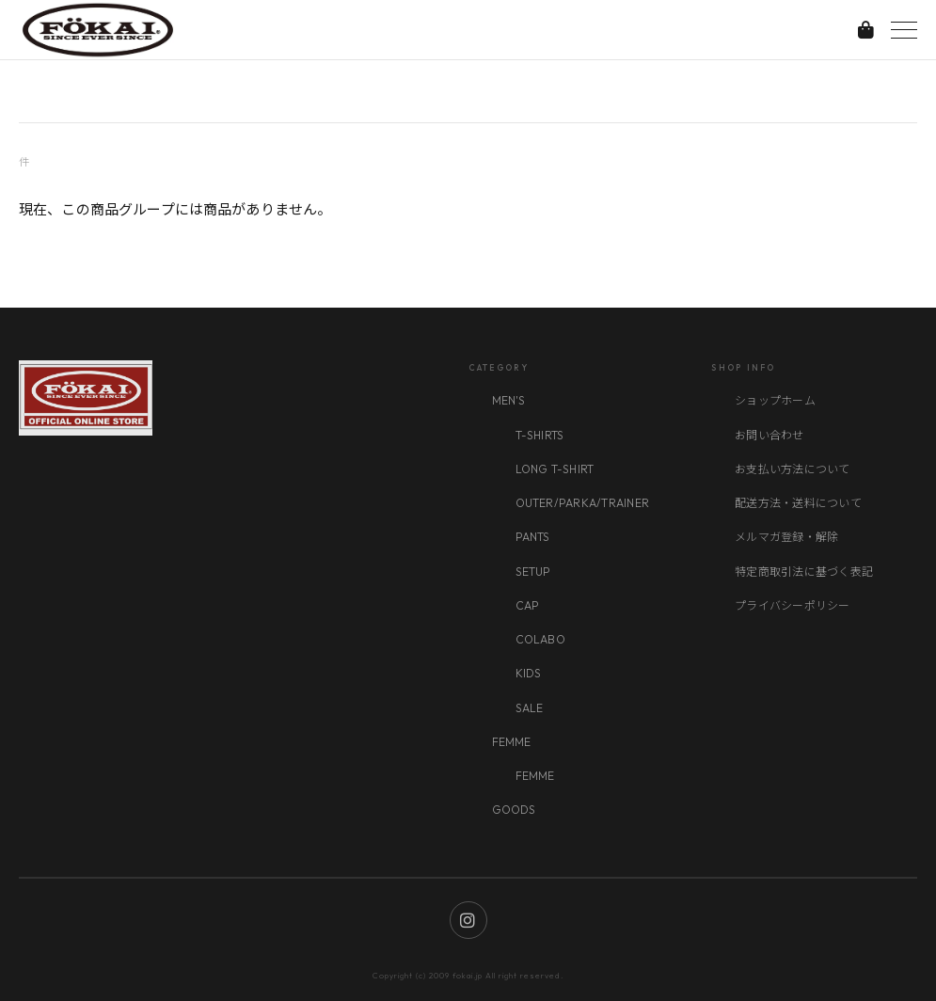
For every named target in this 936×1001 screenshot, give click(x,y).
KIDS (529, 673)
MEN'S (509, 400)
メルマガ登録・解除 (786, 537)
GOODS (514, 809)
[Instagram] (468, 920)
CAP (528, 605)
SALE (530, 708)
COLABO (540, 639)
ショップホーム (775, 400)
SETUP (533, 571)
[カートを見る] (866, 30)
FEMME (511, 742)
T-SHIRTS (540, 435)
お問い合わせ (769, 435)
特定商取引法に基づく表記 (804, 571)
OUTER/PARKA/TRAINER (583, 503)
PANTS (533, 537)
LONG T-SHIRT (555, 469)
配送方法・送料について (798, 503)
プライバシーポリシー (792, 605)
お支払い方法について (792, 469)
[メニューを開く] (904, 30)
